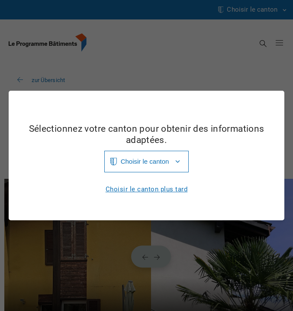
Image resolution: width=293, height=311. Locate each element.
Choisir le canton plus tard (147, 189)
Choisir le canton (145, 161)
